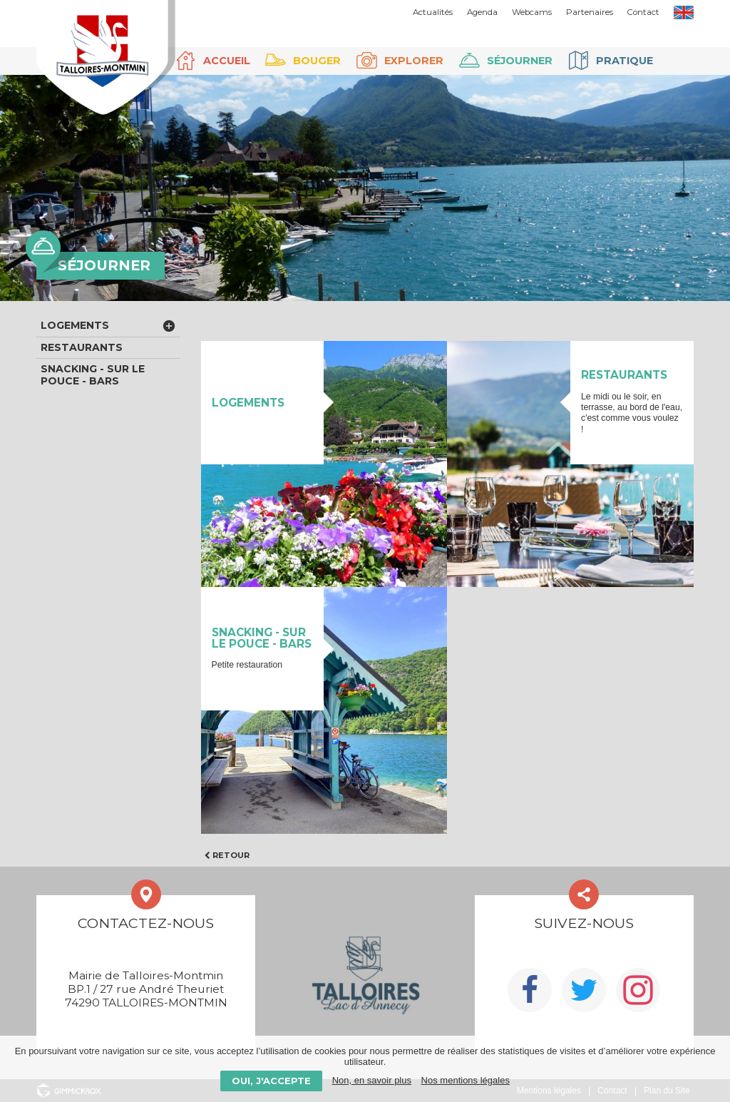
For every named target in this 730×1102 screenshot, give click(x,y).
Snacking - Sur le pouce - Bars (93, 374)
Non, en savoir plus (371, 1080)
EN (684, 12)
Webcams (532, 12)
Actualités (433, 12)
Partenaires (589, 12)
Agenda (482, 12)
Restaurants (82, 347)
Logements (75, 325)
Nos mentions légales (465, 1080)
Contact (643, 12)
